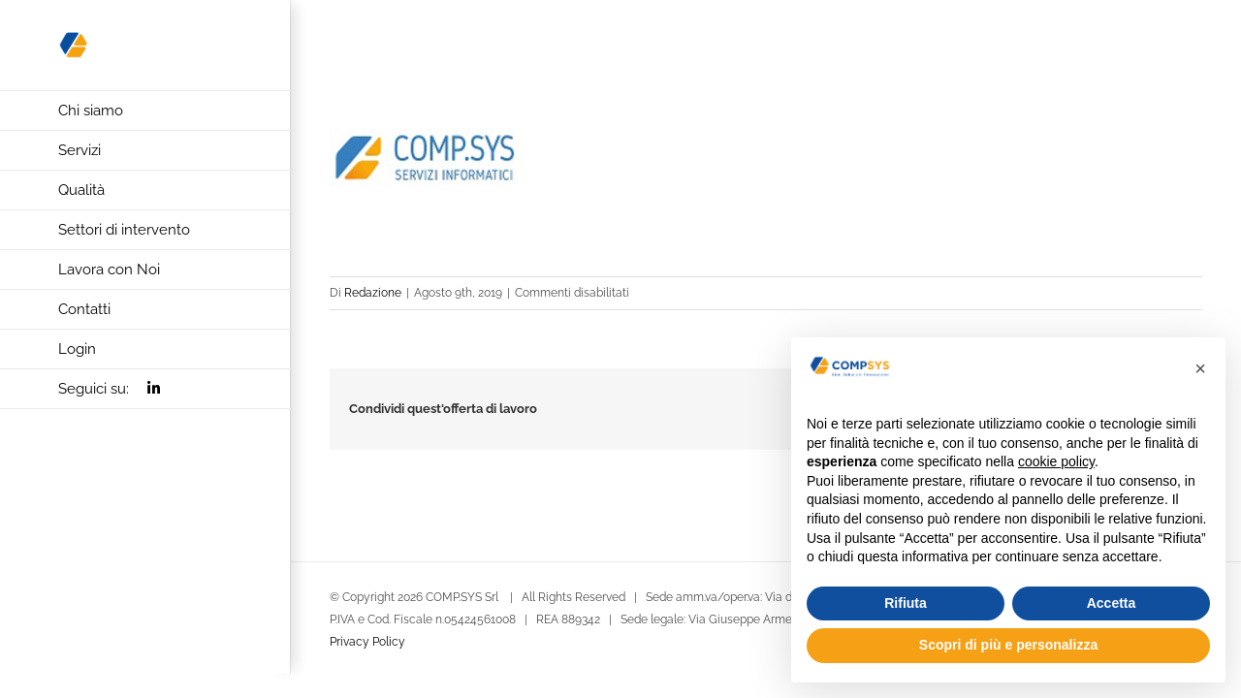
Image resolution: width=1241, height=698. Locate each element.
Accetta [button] (1111, 603)
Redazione (372, 293)
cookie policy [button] (1056, 461)
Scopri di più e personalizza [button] (1008, 644)
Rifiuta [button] (905, 603)
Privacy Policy (367, 642)
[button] (1200, 368)
